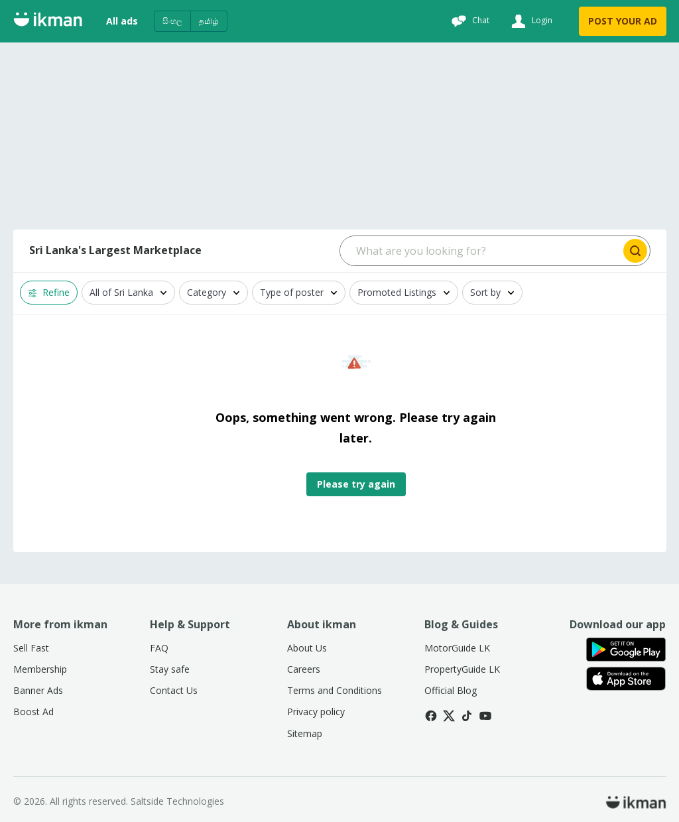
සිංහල (172, 21)
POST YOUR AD (622, 21)
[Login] (530, 21)
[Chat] (468, 21)
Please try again (356, 484)
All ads (122, 21)
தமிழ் (209, 21)
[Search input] (480, 250)
